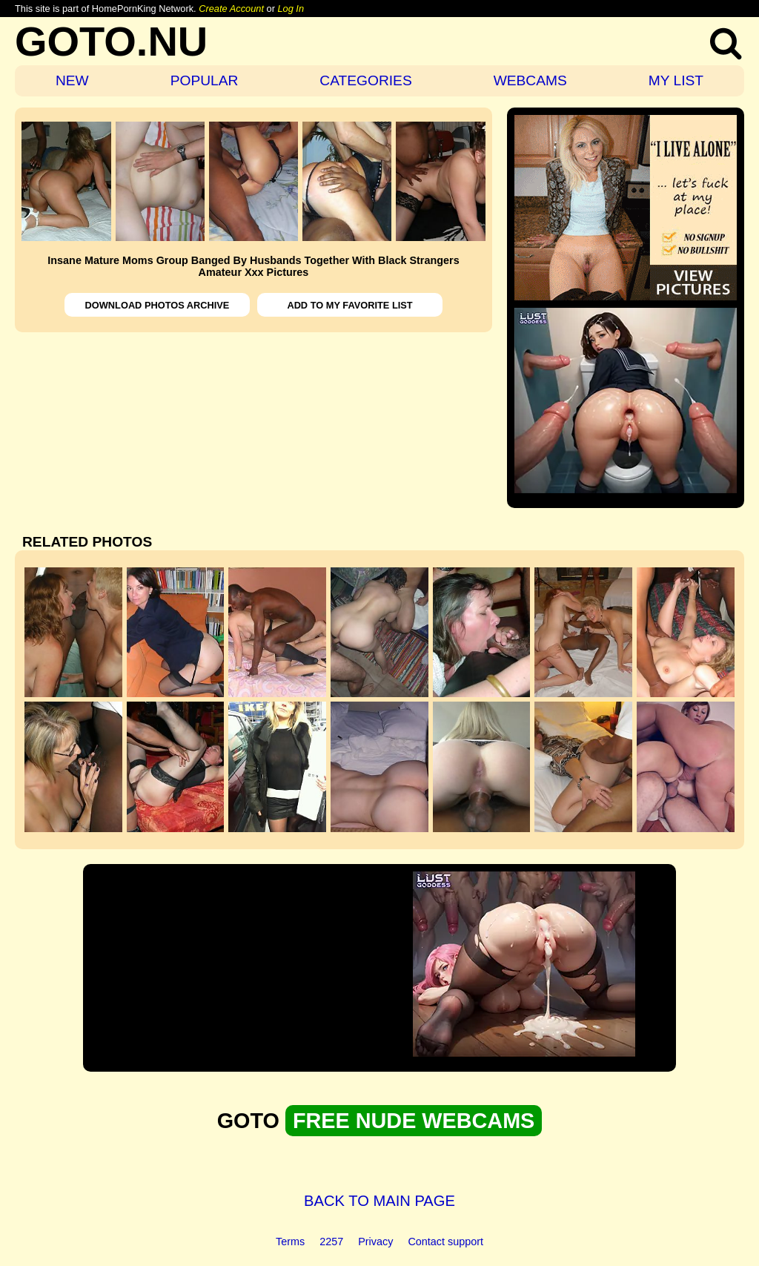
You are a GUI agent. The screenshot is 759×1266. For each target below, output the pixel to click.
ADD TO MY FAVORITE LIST (349, 305)
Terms (290, 1241)
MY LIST (676, 80)
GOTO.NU (111, 41)
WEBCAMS (530, 80)
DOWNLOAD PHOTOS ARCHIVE (157, 305)
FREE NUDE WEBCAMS (413, 1121)
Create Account (231, 8)
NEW (72, 80)
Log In (290, 8)
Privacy (375, 1241)
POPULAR (204, 80)
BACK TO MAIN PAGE (379, 1201)
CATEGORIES (365, 80)
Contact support (445, 1241)
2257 (331, 1241)
